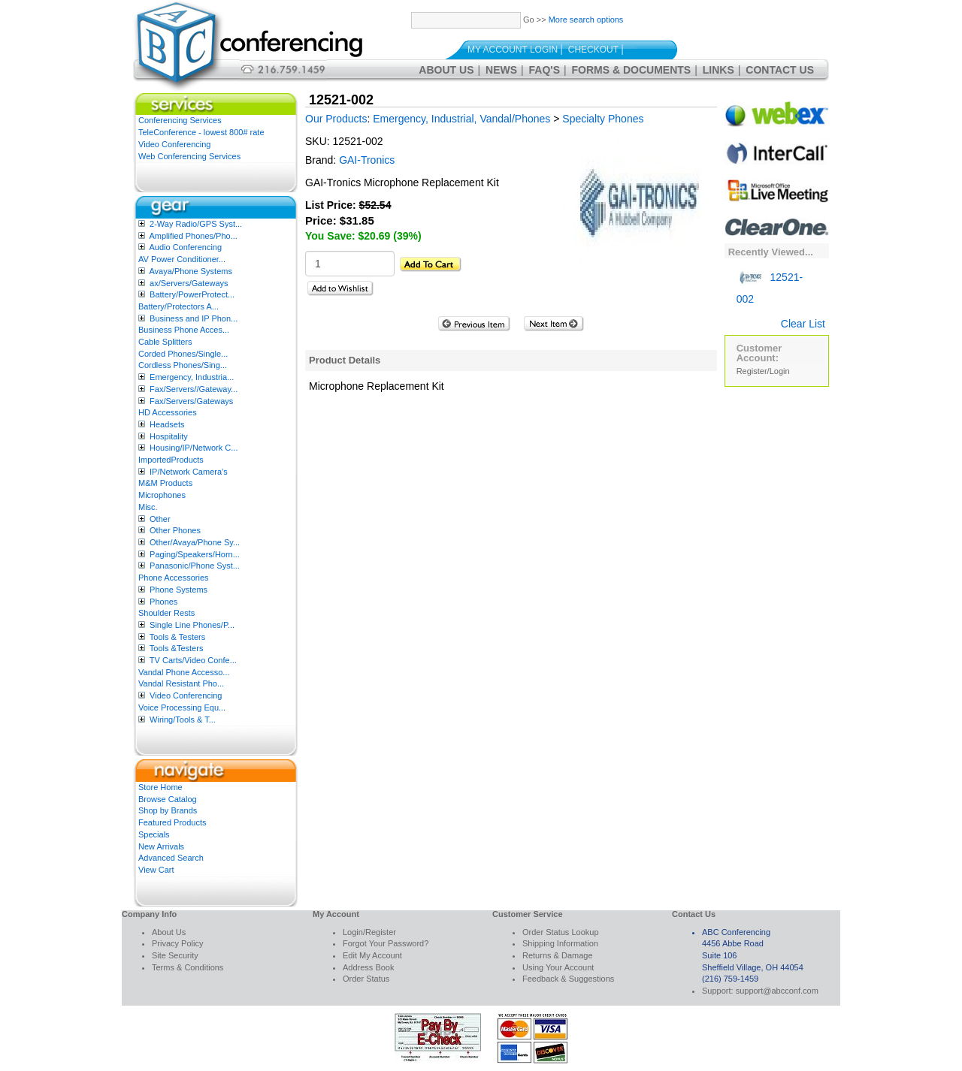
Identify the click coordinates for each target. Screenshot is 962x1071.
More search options (586, 19)
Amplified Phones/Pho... (193, 235)
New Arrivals (161, 846)
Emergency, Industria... (192, 377)
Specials (154, 834)
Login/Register (369, 932)
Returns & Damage (557, 955)
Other (160, 518)
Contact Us (780, 70)
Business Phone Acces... (183, 329)
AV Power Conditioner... (181, 259)
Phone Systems (178, 589)
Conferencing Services (180, 120)
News (501, 70)
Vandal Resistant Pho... (181, 683)
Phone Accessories (173, 577)
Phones (163, 601)
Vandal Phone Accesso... (184, 672)
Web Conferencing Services (189, 156)
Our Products (336, 119)
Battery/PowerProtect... (192, 294)
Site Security (175, 955)
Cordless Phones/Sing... (182, 365)
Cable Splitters (165, 341)
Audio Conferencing (185, 247)
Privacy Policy (177, 943)
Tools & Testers (177, 636)
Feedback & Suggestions (568, 978)
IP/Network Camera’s (189, 471)
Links (718, 70)
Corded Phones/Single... (183, 353)
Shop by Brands (167, 810)
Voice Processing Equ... (181, 707)
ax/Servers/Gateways (189, 283)
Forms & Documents (631, 70)
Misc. (148, 506)
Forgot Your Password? (385, 943)
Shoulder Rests (166, 612)
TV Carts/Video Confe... (193, 660)
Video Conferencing (174, 144)
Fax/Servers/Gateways (191, 401)
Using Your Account (558, 967)
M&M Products (165, 482)
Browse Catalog (167, 799)
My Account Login (512, 49)
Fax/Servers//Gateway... (193, 389)
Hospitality (169, 436)
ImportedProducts (171, 459)
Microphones (162, 494)
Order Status (366, 978)
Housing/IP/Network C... (193, 447)
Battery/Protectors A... (178, 306)
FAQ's (544, 70)
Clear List (803, 324)
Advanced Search (171, 857)
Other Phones (175, 530)
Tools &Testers (177, 648)
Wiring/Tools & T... (183, 719)
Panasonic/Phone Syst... (195, 565)
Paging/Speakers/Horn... (195, 554)
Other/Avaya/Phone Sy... (195, 542)
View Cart (156, 869)
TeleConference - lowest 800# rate (201, 132)
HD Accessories (167, 412)
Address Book (368, 967)
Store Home (160, 787)
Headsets (167, 424)
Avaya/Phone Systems (190, 271)
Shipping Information (560, 943)
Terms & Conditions (187, 967)
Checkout (593, 49)
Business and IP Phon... (193, 318)
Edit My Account (372, 955)
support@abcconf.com (777, 990)
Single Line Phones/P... (192, 624)
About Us (446, 70)
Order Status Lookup (560, 932)
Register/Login (763, 371)
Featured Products (172, 822)
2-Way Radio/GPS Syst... (196, 223)
